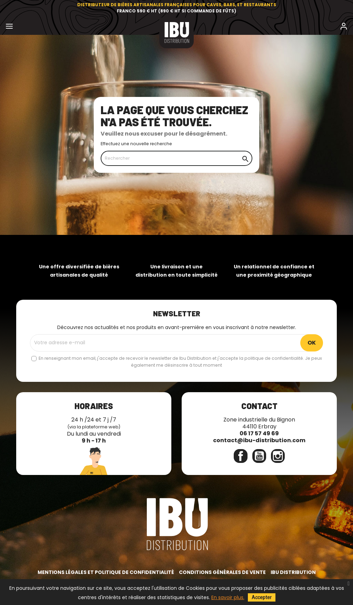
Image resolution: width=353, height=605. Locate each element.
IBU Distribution (293, 572)
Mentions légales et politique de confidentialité (106, 572)
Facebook (241, 456)
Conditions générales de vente (222, 572)
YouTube (259, 456)
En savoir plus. (227, 597)
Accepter (262, 597)
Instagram (278, 456)
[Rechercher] (176, 158)
